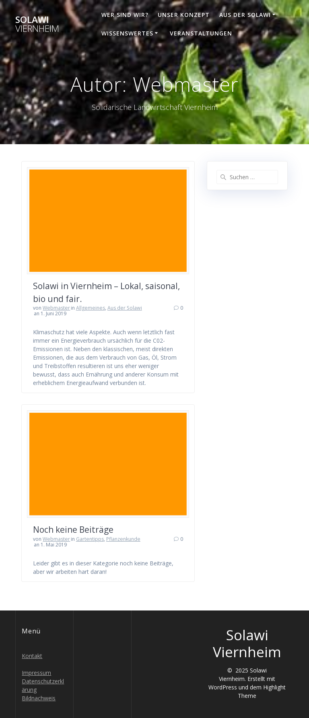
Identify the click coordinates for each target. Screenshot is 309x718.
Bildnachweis (39, 698)
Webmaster (56, 307)
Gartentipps (90, 539)
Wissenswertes (127, 33)
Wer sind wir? (124, 15)
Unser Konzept (184, 15)
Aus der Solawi (245, 15)
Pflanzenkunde (123, 539)
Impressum (36, 673)
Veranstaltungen (201, 33)
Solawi (37, 24)
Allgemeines (90, 307)
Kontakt (32, 656)
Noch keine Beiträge (73, 529)
